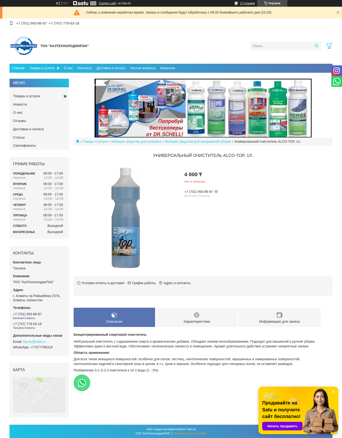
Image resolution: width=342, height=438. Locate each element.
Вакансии (167, 68)
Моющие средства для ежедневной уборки (198, 141)
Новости (20, 104)
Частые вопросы (143, 68)
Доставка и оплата (111, 68)
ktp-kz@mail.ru (34, 342)
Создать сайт (107, 3)
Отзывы (19, 121)
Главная (18, 68)
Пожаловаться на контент (190, 433)
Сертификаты (24, 145)
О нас (68, 68)
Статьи (19, 137)
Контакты (84, 68)
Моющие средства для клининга (136, 141)
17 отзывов (247, 3)
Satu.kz (191, 429)
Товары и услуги (41, 68)
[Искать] (316, 46)
